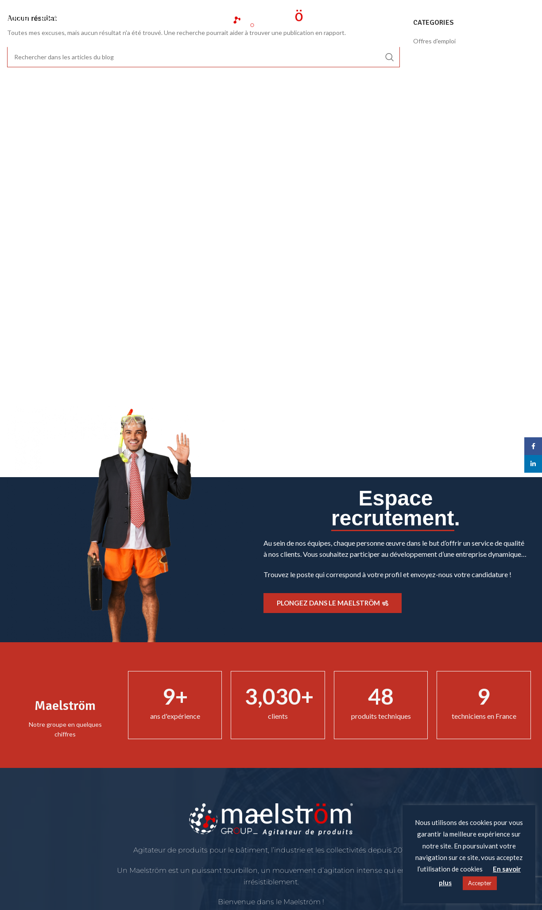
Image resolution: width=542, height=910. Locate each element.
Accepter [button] (480, 883)
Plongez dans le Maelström (332, 603)
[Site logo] (271, 18)
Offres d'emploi (434, 41)
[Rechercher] (530, 19)
